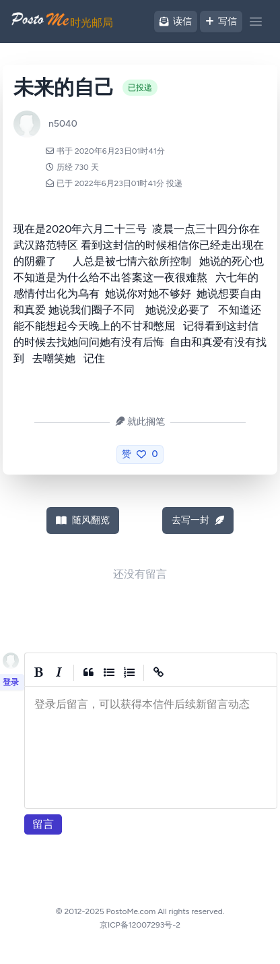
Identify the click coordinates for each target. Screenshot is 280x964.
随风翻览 (83, 520)
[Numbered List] (129, 673)
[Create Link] (159, 673)
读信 (176, 21)
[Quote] (89, 673)
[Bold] (39, 673)
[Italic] (59, 673)
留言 (43, 824)
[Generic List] (109, 673)
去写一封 (198, 520)
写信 (221, 21)
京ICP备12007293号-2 (140, 925)
